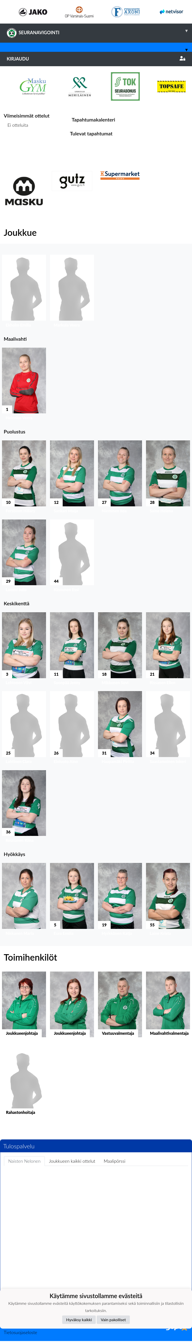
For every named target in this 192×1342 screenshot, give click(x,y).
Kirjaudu (96, 58)
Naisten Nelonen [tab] (24, 1161)
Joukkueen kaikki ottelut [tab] (72, 1161)
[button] (24, 292)
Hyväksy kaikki (79, 1319)
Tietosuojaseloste (20, 1332)
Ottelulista (16, 144)
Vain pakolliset (113, 1319)
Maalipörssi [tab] (114, 1161)
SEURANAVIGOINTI (99, 31)
